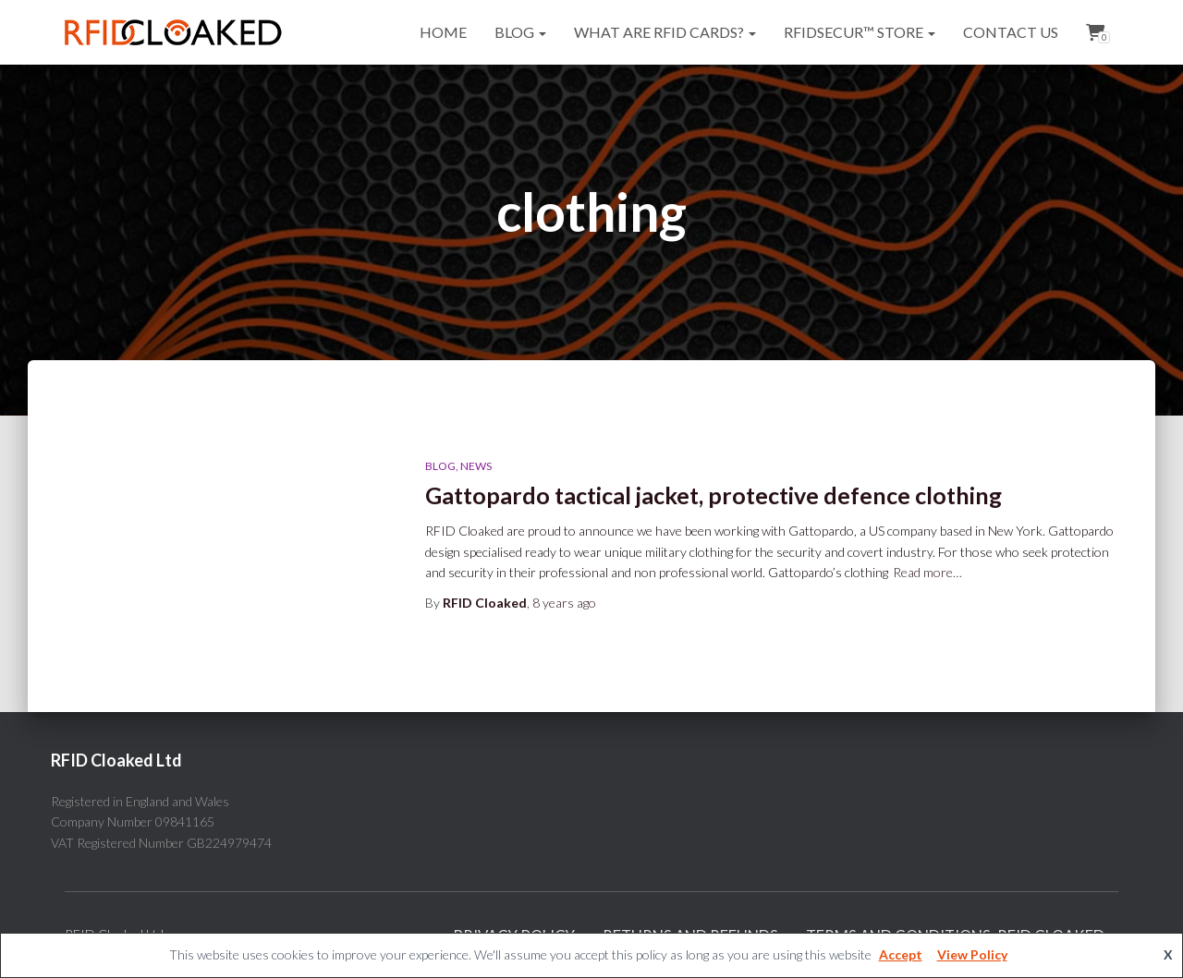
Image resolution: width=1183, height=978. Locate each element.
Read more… (927, 572)
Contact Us (1010, 32)
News (476, 466)
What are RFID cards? (665, 32)
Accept (900, 954)
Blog (520, 32)
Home (443, 32)
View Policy (972, 954)
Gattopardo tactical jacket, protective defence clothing (713, 495)
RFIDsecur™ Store (859, 32)
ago (564, 602)
